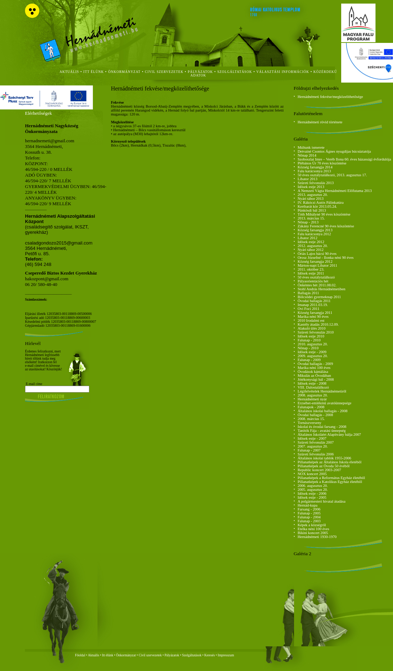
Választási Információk (283, 72)
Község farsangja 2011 (315, 313)
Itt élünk (107, 655)
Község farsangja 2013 (315, 230)
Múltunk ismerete (311, 147)
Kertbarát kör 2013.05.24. (317, 206)
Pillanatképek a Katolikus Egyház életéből (330, 482)
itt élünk (93, 72)
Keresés (209, 655)
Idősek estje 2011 (311, 273)
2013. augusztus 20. (313, 195)
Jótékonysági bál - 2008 (316, 379)
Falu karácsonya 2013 (314, 171)
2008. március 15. (311, 419)
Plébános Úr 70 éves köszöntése (322, 163)
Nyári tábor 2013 (311, 199)
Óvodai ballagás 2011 (314, 301)
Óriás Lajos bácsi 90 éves (317, 254)
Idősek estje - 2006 (312, 493)
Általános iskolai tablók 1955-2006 (324, 458)
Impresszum (226, 655)
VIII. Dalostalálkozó (313, 387)
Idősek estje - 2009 (312, 352)
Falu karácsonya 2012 (314, 234)
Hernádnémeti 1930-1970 (317, 537)
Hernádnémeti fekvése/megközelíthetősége (330, 97)
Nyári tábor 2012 (311, 250)
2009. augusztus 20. (313, 356)
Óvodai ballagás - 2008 (315, 415)
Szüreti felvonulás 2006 (316, 454)
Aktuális (93, 655)
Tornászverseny (310, 423)
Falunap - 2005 (309, 513)
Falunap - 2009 (309, 360)
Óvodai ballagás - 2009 (315, 364)
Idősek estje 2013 (311, 187)
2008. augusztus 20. (313, 395)
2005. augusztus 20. (313, 490)
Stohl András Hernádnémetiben (321, 289)
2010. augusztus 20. (313, 344)
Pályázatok (200, 72)
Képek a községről (312, 525)
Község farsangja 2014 (315, 167)
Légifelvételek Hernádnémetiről (322, 391)
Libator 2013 (307, 179)
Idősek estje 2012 (311, 242)
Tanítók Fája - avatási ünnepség (322, 431)
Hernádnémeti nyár (312, 399)
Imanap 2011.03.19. (313, 305)
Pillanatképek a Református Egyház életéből (331, 478)
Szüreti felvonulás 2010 (316, 332)
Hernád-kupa (308, 505)
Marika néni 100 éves (314, 368)
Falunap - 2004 (309, 517)
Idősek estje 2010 (311, 336)
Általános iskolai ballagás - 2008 (323, 411)
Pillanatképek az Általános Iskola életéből (330, 462)
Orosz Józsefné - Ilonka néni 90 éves (326, 258)
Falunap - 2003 (309, 521)
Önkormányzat (126, 655)
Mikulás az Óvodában (314, 376)
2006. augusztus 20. (313, 486)
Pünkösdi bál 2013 (312, 210)
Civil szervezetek (150, 655)
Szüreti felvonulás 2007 (316, 442)
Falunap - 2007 (309, 450)
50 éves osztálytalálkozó (316, 277)
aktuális (69, 72)
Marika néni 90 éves (313, 317)
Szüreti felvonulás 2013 (316, 183)
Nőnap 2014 (307, 155)
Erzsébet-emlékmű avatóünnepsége (325, 403)
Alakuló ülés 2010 (311, 328)
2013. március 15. (311, 218)
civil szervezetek (164, 72)
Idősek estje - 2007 (312, 438)
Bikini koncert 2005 (313, 533)
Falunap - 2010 (309, 340)
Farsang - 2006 (309, 509)
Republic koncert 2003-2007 (319, 470)
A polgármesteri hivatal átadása (321, 501)
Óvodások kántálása (313, 372)
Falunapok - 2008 (311, 407)
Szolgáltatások (191, 655)
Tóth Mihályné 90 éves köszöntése (324, 214)
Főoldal (80, 655)
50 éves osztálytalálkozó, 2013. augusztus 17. (332, 175)
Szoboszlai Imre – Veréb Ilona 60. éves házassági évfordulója (344, 159)
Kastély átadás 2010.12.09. (318, 324)
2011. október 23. (311, 269)
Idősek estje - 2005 (312, 497)
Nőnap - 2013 (308, 222)
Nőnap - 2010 (308, 348)
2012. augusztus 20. (313, 246)
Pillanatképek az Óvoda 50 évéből (324, 466)
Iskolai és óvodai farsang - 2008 (322, 427)
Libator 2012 (307, 238)
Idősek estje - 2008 (312, 383)
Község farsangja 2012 (315, 261)
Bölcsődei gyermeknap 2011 (319, 297)
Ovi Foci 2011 (308, 309)
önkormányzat (124, 72)
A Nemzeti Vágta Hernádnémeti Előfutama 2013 (335, 191)
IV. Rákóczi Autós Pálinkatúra (321, 202)
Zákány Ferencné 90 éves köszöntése (326, 226)
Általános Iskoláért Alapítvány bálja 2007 (329, 434)
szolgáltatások (234, 72)
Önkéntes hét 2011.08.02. (317, 285)
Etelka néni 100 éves (313, 529)
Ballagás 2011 (308, 293)
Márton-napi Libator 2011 (317, 265)
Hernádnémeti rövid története (320, 122)
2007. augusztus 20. (313, 446)
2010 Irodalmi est (311, 320)
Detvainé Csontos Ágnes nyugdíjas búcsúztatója (334, 151)
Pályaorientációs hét (313, 281)
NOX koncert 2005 (312, 474)
